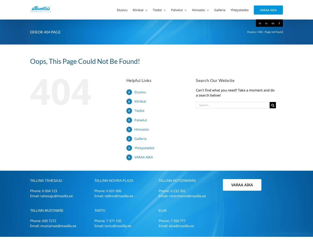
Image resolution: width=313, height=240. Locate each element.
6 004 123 (49, 191)
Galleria (140, 138)
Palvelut (140, 120)
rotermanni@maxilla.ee (187, 196)
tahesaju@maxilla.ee (56, 196)
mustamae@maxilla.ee (58, 226)
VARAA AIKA (143, 157)
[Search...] (233, 105)
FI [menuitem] (279, 23)
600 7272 (49, 221)
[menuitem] (260, 23)
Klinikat (140, 101)
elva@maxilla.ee (181, 226)
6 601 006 (113, 191)
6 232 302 (178, 191)
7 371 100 (113, 221)
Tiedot (139, 110)
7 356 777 (178, 221)
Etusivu (140, 92)
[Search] (273, 105)
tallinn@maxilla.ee (119, 196)
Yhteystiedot (144, 148)
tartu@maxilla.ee (118, 226)
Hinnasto (141, 129)
